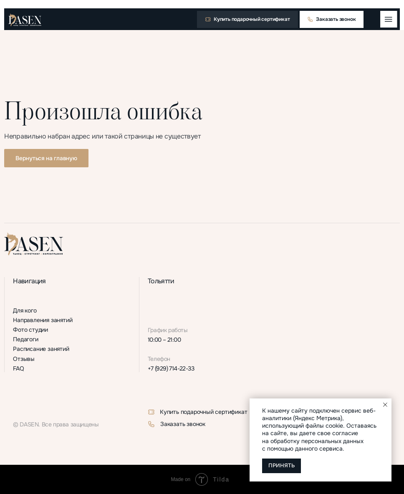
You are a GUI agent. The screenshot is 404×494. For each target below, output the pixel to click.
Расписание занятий (41, 349)
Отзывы (24, 359)
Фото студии (30, 329)
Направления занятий (42, 320)
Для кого (24, 310)
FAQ (18, 368)
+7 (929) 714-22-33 (171, 368)
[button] (247, 19)
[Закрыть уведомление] (385, 405)
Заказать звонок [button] (182, 424)
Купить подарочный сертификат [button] (203, 412)
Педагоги (25, 339)
